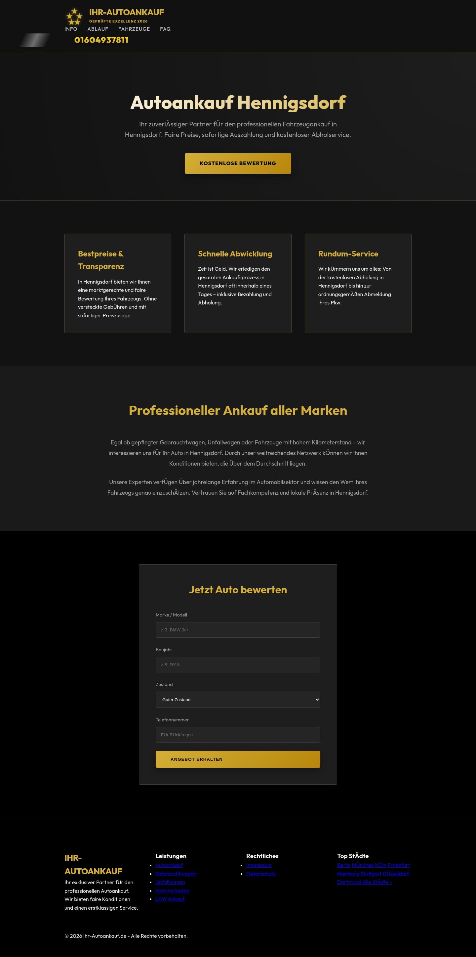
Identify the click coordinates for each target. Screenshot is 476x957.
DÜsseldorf (396, 873)
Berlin (344, 865)
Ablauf (97, 29)
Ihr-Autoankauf (126, 12)
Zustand (164, 684)
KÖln (381, 865)
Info (70, 29)
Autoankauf (169, 865)
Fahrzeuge (134, 29)
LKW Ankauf (170, 898)
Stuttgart (371, 873)
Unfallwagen (170, 882)
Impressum (259, 865)
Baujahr (164, 650)
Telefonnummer (172, 720)
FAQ (165, 29)
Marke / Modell (171, 615)
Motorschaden (172, 890)
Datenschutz (261, 873)
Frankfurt (399, 865)
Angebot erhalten (197, 759)
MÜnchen (363, 865)
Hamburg (348, 873)
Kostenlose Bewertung (238, 163)
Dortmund (349, 882)
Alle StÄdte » (377, 882)
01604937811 (101, 39)
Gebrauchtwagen (175, 873)
